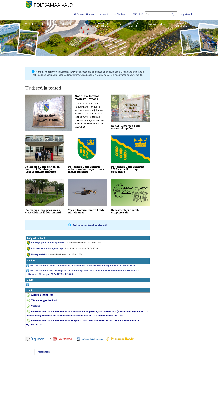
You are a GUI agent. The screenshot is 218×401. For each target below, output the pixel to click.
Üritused (81, 14)
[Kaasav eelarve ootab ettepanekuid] (130, 195)
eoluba (35, 303)
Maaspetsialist (39, 251)
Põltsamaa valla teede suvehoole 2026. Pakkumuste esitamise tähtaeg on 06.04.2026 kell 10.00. (83, 262)
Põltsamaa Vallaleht (181, 24)
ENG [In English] (135, 14)
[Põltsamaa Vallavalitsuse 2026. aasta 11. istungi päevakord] (130, 153)
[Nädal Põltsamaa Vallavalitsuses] (66, 113)
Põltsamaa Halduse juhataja (47, 245)
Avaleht (104, 14)
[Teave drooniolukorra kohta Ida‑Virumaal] (87, 195)
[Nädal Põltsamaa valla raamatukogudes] (130, 113)
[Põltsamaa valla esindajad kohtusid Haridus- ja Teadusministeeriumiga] (45, 153)
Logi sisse (186, 14)
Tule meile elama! (130, 24)
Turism (92, 14)
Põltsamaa (44, 348)
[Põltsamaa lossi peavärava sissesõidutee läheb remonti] (45, 195)
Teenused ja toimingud (96, 24)
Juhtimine (49, 24)
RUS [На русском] (141, 14)
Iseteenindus (156, 24)
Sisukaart (122, 14)
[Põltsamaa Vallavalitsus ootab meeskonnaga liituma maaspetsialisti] (87, 153)
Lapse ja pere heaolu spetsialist (49, 239)
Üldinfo (31, 24)
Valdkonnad (71, 24)
